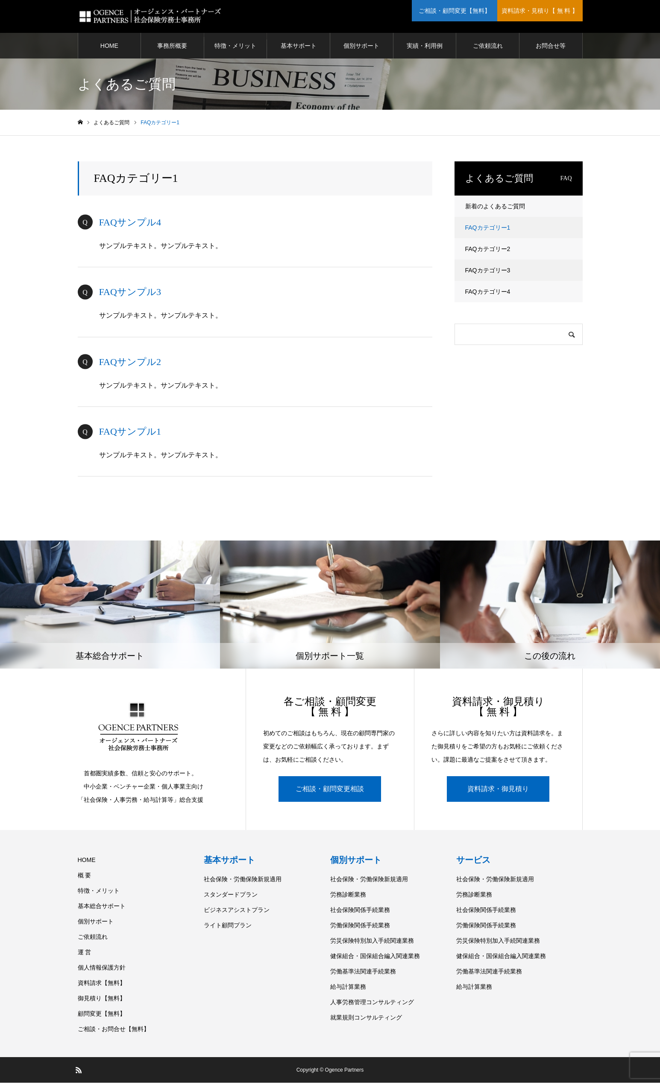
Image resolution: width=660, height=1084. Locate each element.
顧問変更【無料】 (102, 1014)
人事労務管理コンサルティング (372, 1003)
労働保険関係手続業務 (360, 926)
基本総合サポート (102, 907)
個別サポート (361, 47)
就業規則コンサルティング (366, 1018)
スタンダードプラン (231, 895)
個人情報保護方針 (102, 968)
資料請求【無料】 (102, 984)
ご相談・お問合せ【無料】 (114, 1030)
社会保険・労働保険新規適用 (243, 880)
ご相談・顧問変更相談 (330, 790)
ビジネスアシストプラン (237, 911)
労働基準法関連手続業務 (363, 972)
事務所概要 (172, 47)
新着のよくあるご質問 (495, 207)
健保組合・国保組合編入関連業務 (375, 957)
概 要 (84, 876)
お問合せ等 (551, 47)
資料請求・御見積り (498, 790)
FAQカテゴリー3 (487, 271)
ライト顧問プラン (228, 926)
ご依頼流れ (488, 47)
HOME (109, 47)
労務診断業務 (348, 895)
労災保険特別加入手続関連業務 (372, 941)
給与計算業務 (348, 988)
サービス (473, 861)
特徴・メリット (235, 47)
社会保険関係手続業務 (360, 911)
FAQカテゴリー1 (487, 228)
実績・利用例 (425, 47)
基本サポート (299, 47)
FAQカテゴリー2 (487, 250)
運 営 (84, 953)
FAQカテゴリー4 (487, 292)
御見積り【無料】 (102, 999)
